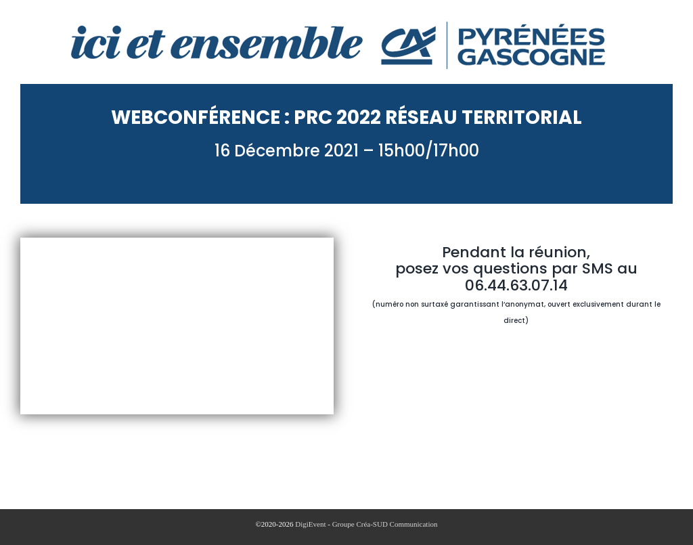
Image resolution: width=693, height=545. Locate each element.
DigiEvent (310, 524)
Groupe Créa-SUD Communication (385, 524)
